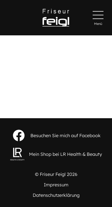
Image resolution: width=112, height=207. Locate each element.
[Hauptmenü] (98, 18)
